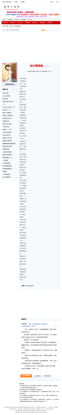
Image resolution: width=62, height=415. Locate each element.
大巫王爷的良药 (7, 132)
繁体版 (23, 2)
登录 (57, 2)
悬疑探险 (42, 22)
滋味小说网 (12, 7)
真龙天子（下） (7, 110)
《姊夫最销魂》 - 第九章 (28, 326)
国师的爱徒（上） (8, 157)
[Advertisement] (31, 46)
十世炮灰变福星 (7, 152)
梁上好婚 (5, 98)
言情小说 (5, 22)
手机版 (16, 2)
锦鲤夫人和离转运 (8, 115)
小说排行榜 (10, 19)
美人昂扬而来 (6, 177)
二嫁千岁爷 (6, 126)
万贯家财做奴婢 (7, 168)
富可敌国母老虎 (7, 166)
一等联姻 (5, 160)
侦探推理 (27, 22)
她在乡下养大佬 (7, 138)
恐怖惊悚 (50, 22)
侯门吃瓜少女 (6, 135)
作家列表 (29, 19)
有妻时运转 (6, 121)
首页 (4, 19)
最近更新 (23, 19)
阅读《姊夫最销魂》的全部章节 (38, 324)
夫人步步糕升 (6, 96)
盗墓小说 (35, 22)
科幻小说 (20, 22)
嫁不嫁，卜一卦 (7, 129)
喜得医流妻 (6, 149)
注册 (51, 2)
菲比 (48, 66)
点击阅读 (27, 375)
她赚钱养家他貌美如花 (9, 143)
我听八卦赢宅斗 (7, 112)
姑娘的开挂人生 (7, 118)
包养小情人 (6, 93)
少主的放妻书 (6, 163)
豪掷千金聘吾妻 (7, 154)
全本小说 (17, 19)
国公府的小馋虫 (7, 146)
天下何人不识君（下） (9, 107)
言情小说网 (34, 412)
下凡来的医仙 (6, 174)
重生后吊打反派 (7, 124)
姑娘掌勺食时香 (7, 140)
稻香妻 (5, 171)
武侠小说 (12, 22)
